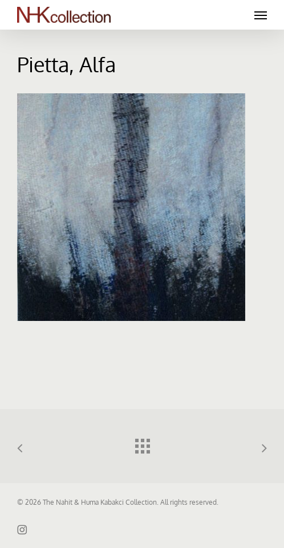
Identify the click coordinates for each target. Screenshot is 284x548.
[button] (260, 14)
